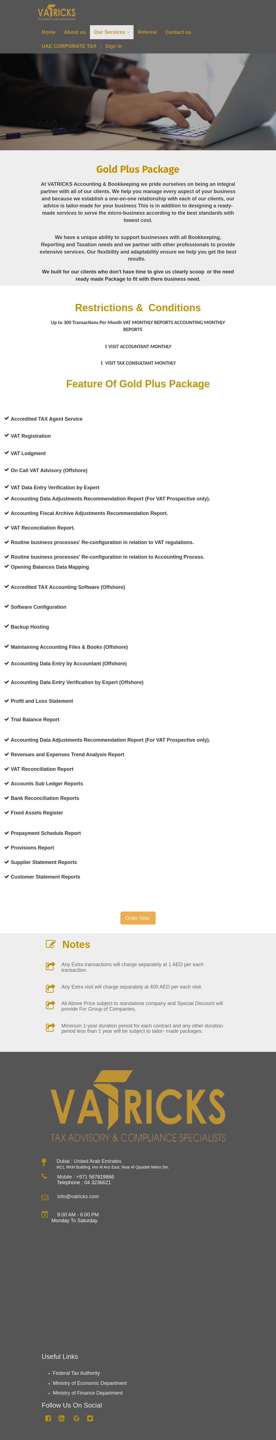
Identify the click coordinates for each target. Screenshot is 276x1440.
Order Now (138, 918)
